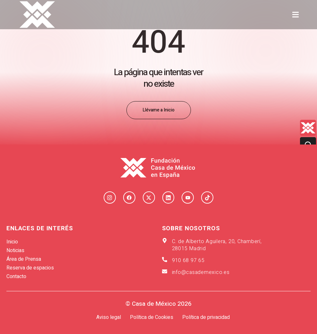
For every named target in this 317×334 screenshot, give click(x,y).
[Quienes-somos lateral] (308, 128)
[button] (295, 14)
